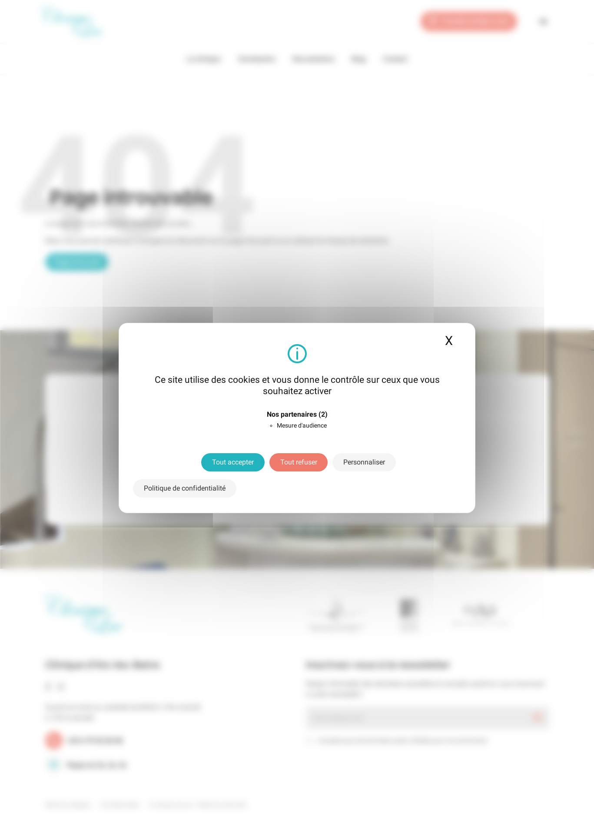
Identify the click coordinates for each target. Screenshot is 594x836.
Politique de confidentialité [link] (185, 488)
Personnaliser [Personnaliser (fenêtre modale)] (364, 462)
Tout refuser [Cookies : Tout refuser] (298, 462)
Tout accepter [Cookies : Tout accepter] (233, 462)
